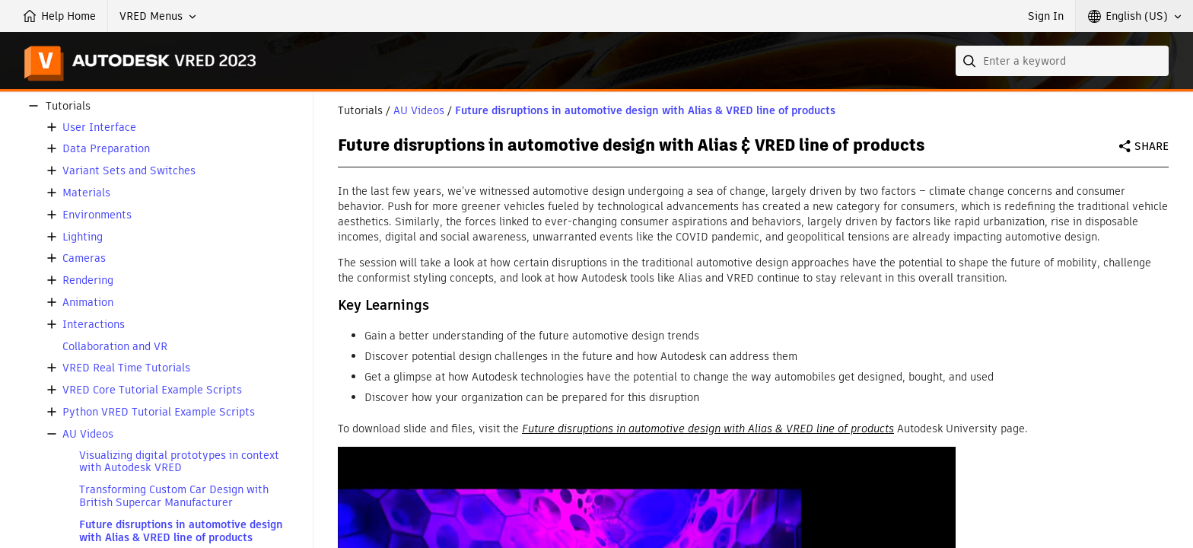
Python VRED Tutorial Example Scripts (158, 412)
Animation (87, 302)
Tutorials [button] (68, 106)
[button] (158, 16)
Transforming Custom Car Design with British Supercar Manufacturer (174, 496)
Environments (97, 215)
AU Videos (87, 434)
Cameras (84, 258)
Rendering (87, 280)
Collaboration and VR (114, 346)
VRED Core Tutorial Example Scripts (152, 390)
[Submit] (971, 61)
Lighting (82, 237)
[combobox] (1062, 61)
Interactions (93, 324)
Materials (86, 192)
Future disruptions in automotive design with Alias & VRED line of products (181, 531)
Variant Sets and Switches (129, 170)
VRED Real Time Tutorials (126, 368)
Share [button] (1151, 146)
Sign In (1046, 16)
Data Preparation (106, 148)
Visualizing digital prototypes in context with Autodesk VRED (179, 462)
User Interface (99, 127)
